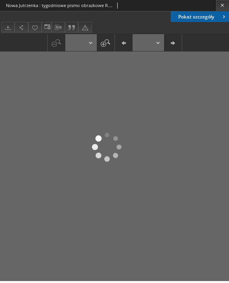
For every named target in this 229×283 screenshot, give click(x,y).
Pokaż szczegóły (202, 16)
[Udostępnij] (21, 27)
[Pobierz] (8, 27)
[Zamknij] (222, 5)
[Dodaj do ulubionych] (35, 27)
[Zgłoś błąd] (85, 27)
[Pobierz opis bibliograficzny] (58, 27)
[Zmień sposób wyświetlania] (46, 27)
